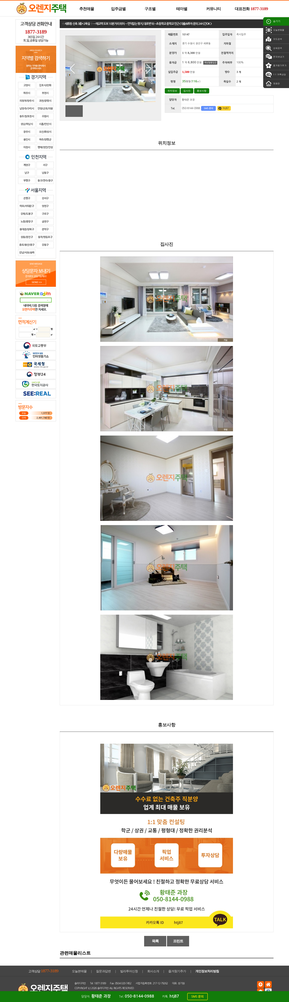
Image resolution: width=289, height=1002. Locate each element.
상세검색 (273, 48)
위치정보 (172, 90)
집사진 (187, 90)
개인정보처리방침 (207, 971)
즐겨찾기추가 (275, 65)
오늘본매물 (274, 30)
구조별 (150, 9)
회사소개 (153, 971)
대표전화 (251, 8)
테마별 (181, 9)
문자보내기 (274, 57)
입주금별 (118, 9)
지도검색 (273, 39)
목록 (155, 941)
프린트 (178, 941)
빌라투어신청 (129, 971)
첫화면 (272, 83)
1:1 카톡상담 (275, 74)
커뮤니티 (213, 9)
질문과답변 (103, 971)
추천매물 (86, 9)
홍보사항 (201, 90)
